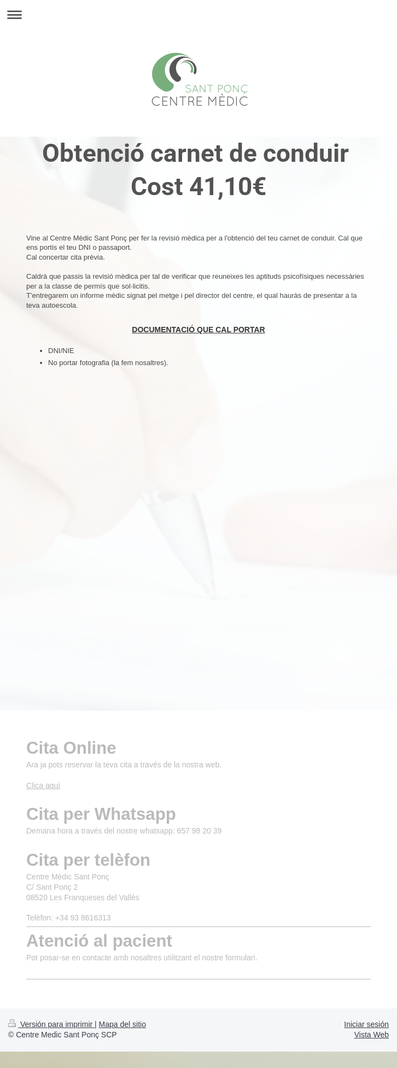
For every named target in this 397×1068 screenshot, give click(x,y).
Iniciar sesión (366, 1024)
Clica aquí (43, 785)
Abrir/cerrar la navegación (198, 14)
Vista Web (371, 1034)
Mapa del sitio (122, 1024)
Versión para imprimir (51, 1024)
